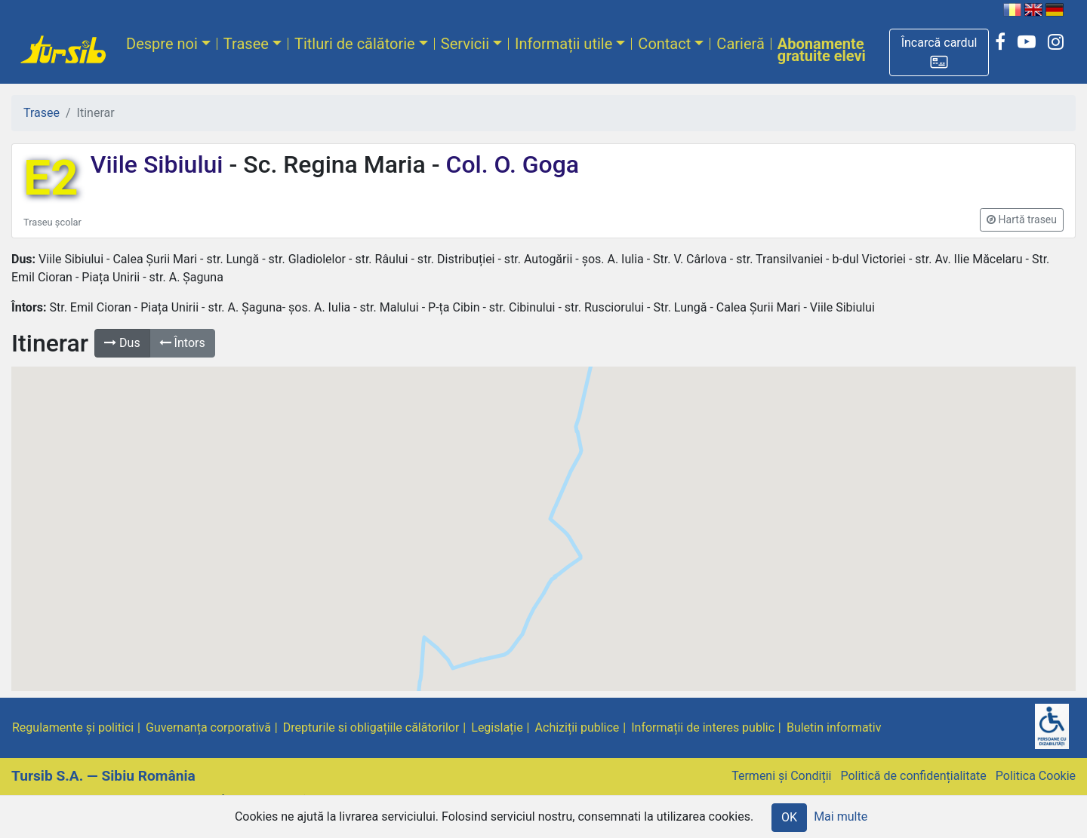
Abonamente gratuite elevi (822, 50)
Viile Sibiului (160, 164)
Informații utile (563, 44)
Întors (182, 343)
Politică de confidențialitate (913, 776)
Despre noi (162, 44)
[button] (939, 52)
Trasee (246, 44)
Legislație (496, 727)
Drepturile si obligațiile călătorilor (371, 727)
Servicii (465, 44)
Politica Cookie (1036, 776)
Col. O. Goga (510, 164)
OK (789, 817)
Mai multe (840, 816)
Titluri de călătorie (354, 44)
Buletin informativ (834, 727)
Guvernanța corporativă (208, 727)
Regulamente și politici (73, 727)
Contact (664, 44)
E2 (51, 178)
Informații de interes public (702, 727)
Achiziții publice (577, 727)
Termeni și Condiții (781, 776)
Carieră (740, 44)
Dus (122, 343)
